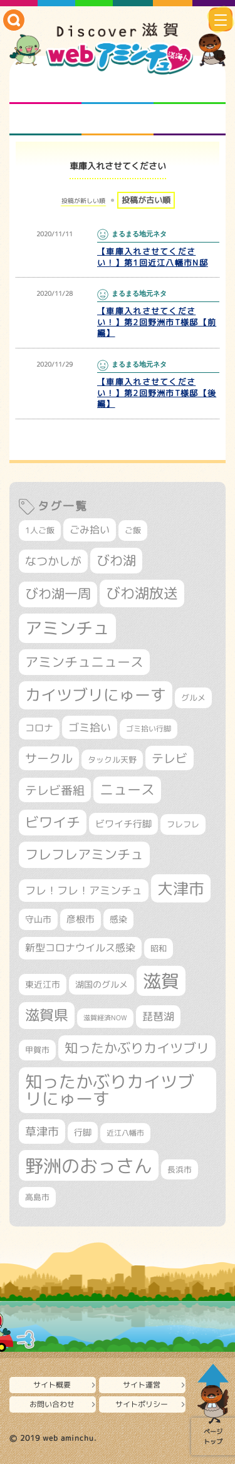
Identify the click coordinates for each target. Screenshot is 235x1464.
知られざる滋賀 (45, 88)
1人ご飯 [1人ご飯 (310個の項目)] (40, 530)
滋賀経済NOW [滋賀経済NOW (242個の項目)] (105, 1017)
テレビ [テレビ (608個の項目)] (169, 758)
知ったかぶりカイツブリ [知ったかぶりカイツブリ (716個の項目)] (137, 1047)
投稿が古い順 (146, 200)
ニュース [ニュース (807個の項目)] (127, 789)
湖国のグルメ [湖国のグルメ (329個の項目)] (101, 984)
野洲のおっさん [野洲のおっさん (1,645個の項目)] (88, 1165)
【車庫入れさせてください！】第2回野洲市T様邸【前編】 (156, 322)
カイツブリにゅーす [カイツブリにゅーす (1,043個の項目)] (95, 695)
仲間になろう (190, 88)
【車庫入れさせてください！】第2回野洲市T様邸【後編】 (156, 393)
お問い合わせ (52, 1404)
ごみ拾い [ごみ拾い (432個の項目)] (90, 529)
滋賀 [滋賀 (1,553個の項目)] (161, 980)
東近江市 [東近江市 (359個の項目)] (42, 984)
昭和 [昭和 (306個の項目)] (158, 948)
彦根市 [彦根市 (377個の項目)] (80, 919)
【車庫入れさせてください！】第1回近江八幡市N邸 (152, 257)
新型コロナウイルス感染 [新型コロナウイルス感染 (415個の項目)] (80, 947)
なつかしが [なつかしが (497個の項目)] (53, 561)
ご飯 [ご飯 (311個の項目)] (133, 530)
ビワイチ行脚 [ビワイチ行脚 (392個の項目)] (123, 823)
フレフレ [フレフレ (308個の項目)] (183, 824)
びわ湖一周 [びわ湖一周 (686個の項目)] (58, 594)
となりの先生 (117, 88)
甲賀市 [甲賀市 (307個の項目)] (37, 1049)
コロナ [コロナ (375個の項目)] (39, 728)
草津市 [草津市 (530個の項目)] (42, 1131)
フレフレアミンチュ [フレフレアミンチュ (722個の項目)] (84, 854)
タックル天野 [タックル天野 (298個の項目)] (112, 759)
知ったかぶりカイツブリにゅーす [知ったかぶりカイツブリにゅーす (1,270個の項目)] (109, 1090)
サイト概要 (52, 1384)
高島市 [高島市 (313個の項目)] (37, 1197)
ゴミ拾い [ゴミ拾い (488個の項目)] (89, 727)
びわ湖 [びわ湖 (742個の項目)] (116, 560)
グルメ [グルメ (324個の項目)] (193, 697)
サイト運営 (141, 1384)
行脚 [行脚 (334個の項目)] (82, 1132)
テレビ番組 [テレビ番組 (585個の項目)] (55, 790)
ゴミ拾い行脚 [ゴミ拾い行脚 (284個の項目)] (148, 728)
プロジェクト (117, 119)
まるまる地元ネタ (45, 119)
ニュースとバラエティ (190, 119)
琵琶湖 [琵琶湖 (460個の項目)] (158, 1016)
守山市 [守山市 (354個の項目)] (38, 919)
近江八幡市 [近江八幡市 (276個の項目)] (125, 1132)
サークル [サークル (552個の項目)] (49, 758)
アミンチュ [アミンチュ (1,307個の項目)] (67, 628)
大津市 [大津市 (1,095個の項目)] (180, 888)
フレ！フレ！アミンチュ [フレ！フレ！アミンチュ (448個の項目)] (83, 890)
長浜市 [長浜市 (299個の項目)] (179, 1169)
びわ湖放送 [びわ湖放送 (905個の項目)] (142, 593)
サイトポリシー (141, 1404)
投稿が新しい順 (83, 200)
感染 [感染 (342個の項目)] (118, 919)
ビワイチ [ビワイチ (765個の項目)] (52, 822)
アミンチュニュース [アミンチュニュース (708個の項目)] (84, 661)
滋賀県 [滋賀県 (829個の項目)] (46, 1015)
